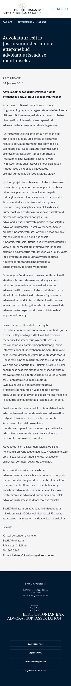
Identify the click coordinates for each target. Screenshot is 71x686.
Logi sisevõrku (35, 652)
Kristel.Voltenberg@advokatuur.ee (33, 555)
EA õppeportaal (35, 643)
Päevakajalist (24, 21)
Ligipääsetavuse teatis (35, 670)
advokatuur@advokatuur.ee (35, 595)
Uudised (41, 21)
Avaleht (7, 21)
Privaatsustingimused (35, 661)
